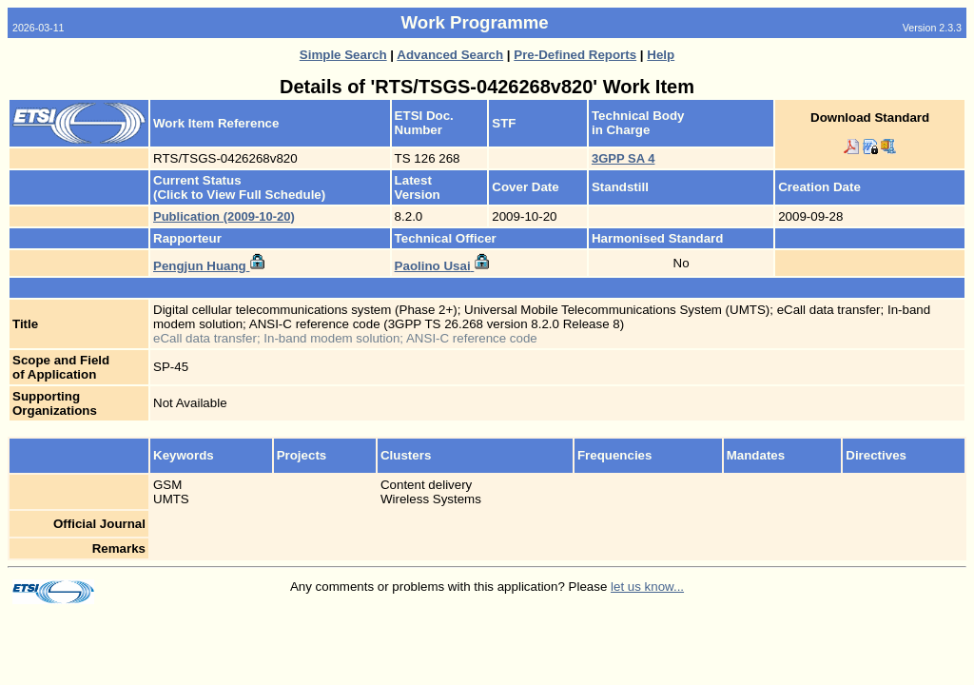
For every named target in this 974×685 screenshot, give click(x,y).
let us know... (647, 586)
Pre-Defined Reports (575, 55)
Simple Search (343, 55)
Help (660, 55)
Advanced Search (450, 55)
